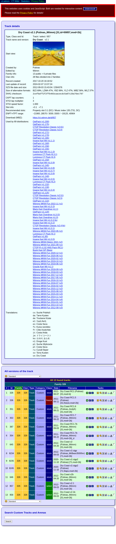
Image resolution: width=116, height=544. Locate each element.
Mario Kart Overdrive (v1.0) (45, 217)
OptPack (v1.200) (41, 121)
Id (11, 388)
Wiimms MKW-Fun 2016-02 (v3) (48, 286)
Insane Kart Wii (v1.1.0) (44, 152)
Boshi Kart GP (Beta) (42, 250)
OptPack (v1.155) (41, 149)
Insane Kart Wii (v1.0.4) (44, 190)
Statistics (25, 1)
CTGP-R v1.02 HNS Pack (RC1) (48, 247)
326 (18, 393)
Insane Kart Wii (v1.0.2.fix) (45, 220)
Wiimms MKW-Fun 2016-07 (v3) (48, 283)
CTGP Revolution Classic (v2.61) (48, 127)
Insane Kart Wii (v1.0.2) (44, 223)
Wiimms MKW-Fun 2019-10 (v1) (48, 261)
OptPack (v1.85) (40, 236)
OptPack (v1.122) (41, 201)
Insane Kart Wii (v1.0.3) (44, 206)
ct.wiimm (5, 1)
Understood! (90, 9)
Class (49, 388)
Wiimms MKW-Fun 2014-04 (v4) (48, 299)
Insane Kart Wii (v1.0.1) (44, 228)
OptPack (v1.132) (41, 184)
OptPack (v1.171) (41, 132)
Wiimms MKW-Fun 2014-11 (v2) (48, 297)
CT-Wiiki (15, 1)
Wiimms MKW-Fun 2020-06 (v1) (48, 256)
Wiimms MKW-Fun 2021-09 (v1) (48, 245)
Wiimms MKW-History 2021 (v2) (48, 242)
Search (8, 521)
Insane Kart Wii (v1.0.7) (44, 171)
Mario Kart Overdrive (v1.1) (45, 209)
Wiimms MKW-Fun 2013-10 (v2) (48, 305)
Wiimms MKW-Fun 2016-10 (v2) (48, 280)
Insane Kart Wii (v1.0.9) (44, 163)
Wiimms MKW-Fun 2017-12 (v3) (48, 275)
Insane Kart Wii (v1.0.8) (44, 168)
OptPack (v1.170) (41, 135)
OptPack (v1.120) (41, 212)
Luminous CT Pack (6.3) (44, 157)
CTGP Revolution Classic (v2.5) (47, 198)
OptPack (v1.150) (41, 160)
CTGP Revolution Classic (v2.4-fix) (49, 225)
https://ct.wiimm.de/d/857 (44, 118)
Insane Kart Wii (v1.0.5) (44, 179)
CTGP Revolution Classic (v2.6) (47, 130)
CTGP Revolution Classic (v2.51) (48, 195)
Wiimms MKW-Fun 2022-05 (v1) (48, 231)
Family (18, 388)
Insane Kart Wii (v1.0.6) (44, 173)
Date (56, 388)
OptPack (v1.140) (41, 176)
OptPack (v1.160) (41, 143)
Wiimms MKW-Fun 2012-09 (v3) (48, 308)
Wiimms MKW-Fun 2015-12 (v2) (48, 289)
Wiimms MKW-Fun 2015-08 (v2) (48, 291)
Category (40, 388)
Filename (72, 388)
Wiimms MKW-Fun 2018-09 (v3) (48, 269)
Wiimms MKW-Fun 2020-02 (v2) (48, 258)
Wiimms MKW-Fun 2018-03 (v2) (48, 272)
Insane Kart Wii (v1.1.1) (44, 141)
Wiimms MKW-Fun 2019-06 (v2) (48, 264)
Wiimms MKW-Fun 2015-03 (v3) (48, 294)
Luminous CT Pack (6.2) (44, 182)
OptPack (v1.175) (41, 124)
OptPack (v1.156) (41, 146)
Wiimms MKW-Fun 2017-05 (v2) (48, 277)
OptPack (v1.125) (41, 193)
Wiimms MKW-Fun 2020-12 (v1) (48, 253)
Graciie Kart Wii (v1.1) (43, 267)
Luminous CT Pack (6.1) (44, 234)
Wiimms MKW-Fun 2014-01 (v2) (48, 302)
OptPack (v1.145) (41, 165)
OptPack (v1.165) (41, 138)
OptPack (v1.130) (41, 187)
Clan (25, 388)
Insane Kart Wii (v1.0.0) (44, 239)
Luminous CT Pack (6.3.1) (45, 154)
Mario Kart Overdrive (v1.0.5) (46, 215)
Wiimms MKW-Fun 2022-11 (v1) (48, 204)
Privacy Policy (26, 13)
